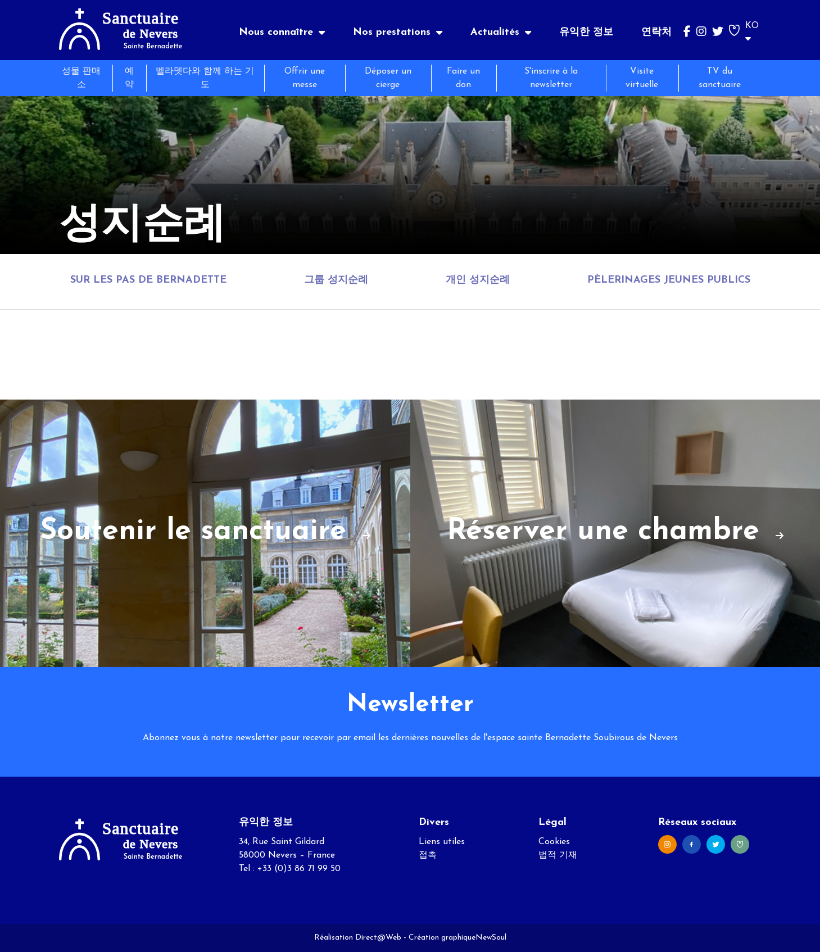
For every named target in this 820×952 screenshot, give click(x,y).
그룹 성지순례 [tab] (336, 280)
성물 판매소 (81, 78)
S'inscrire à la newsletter (551, 78)
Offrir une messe (304, 78)
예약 (129, 78)
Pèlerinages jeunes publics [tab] (668, 280)
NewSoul (490, 937)
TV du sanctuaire (720, 78)
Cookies (554, 841)
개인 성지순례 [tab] (478, 280)
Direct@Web (378, 937)
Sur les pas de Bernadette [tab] (148, 280)
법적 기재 (557, 855)
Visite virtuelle (642, 78)
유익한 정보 (586, 32)
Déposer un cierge (388, 78)
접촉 (428, 855)
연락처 (656, 32)
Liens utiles (442, 841)
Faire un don (463, 78)
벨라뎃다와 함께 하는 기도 (205, 78)
